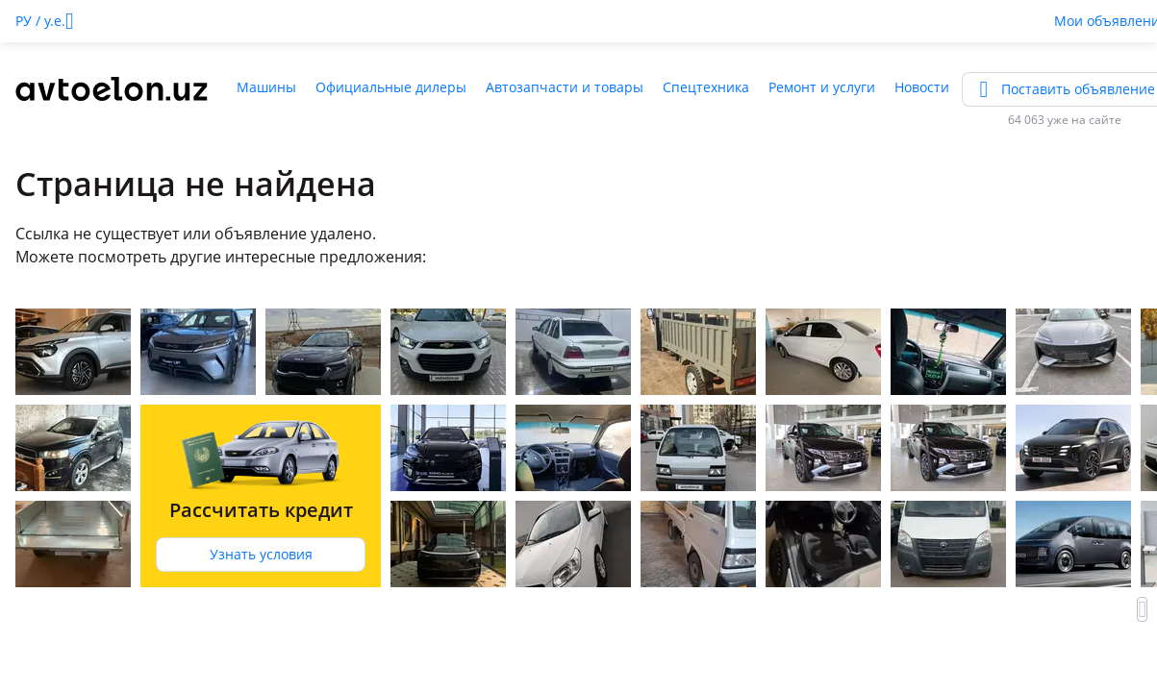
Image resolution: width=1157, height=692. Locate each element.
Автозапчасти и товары (564, 87)
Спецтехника (706, 87)
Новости (921, 87)
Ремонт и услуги (821, 87)
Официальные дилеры (390, 87)
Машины (266, 87)
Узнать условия (261, 554)
